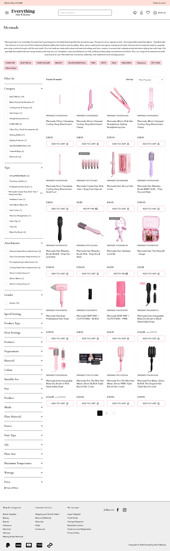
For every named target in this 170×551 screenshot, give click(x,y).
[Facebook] (117, 509)
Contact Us (40, 529)
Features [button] (9, 342)
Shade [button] (7, 407)
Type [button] (7, 167)
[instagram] (124, 509)
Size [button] (6, 388)
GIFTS (103, 63)
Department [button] (11, 351)
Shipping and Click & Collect (47, 514)
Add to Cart (59, 144)
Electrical (7, 529)
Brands (6, 521)
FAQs (37, 525)
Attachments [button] (12, 243)
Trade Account (159, 3)
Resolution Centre (75, 525)
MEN (93, 63)
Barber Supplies (9, 514)
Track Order (72, 518)
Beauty (6, 518)
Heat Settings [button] (12, 332)
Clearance (141, 63)
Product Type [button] (12, 323)
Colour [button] (8, 370)
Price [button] (7, 482)
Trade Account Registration (79, 529)
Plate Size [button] (10, 454)
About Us (39, 521)
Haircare (6, 533)
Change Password (75, 521)
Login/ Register (74, 514)
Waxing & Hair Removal (13, 536)
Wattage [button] (9, 472)
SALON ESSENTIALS (76, 63)
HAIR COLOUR (43, 63)
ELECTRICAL (26, 63)
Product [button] (9, 398)
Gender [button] (8, 295)
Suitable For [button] (11, 379)
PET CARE (155, 63)
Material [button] (9, 360)
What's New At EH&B (13, 3)
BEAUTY (59, 63)
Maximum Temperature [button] (18, 463)
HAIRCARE (10, 63)
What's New (11, 68)
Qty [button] (6, 444)
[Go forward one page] (113, 413)
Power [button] (8, 426)
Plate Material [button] (12, 416)
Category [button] (9, 88)
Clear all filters (11, 488)
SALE (114, 63)
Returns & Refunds (43, 518)
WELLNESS (126, 63)
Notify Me (90, 208)
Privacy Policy (73, 533)
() (159, 12)
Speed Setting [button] (12, 314)
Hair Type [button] (10, 435)
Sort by (129, 80)
